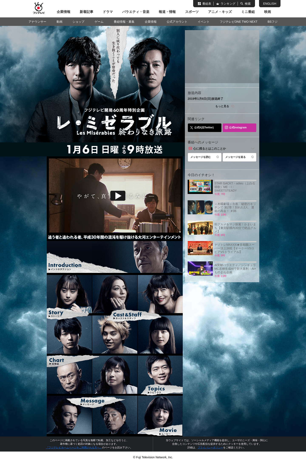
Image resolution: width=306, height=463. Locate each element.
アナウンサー (37, 21)
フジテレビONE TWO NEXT (239, 21)
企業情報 (63, 12)
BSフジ (273, 21)
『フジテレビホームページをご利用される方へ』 (74, 447)
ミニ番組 (248, 12)
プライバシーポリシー (210, 447)
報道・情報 (167, 12)
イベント (204, 21)
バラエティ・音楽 (135, 12)
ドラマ (108, 12)
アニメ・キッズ (220, 12)
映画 (267, 12)
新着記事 (86, 12)
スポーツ (192, 12)
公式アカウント (177, 21)
